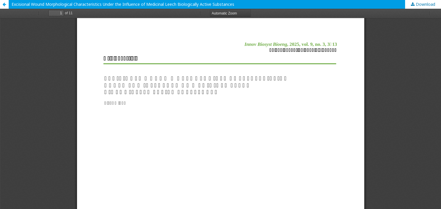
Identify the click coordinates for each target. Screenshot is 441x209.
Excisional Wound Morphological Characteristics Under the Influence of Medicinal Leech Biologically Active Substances (123, 4)
